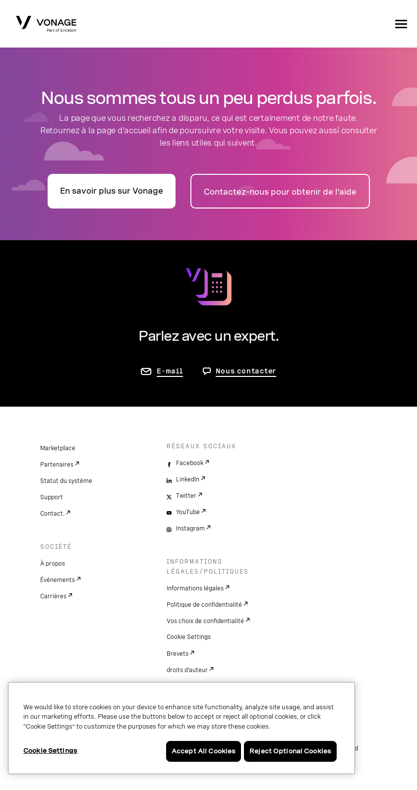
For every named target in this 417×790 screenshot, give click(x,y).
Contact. (52, 513)
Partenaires (56, 464)
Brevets (177, 653)
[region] (181, 728)
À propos (52, 563)
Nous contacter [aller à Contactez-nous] (246, 371)
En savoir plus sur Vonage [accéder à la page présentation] (111, 191)
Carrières (53, 596)
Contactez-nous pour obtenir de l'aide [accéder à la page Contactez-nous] (280, 192)
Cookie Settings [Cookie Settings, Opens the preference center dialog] (50, 750)
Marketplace (57, 448)
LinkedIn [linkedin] (187, 479)
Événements (57, 580)
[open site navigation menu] (401, 24)
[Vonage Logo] (46, 25)
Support (51, 497)
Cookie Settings (189, 636)
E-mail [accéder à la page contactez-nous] (170, 371)
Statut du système (66, 480)
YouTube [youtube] (188, 512)
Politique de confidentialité (204, 604)
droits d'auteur (187, 670)
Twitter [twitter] (186, 495)
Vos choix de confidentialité (205, 621)
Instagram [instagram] (190, 528)
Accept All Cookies (204, 751)
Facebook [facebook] (189, 463)
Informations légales (195, 588)
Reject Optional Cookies (290, 751)
